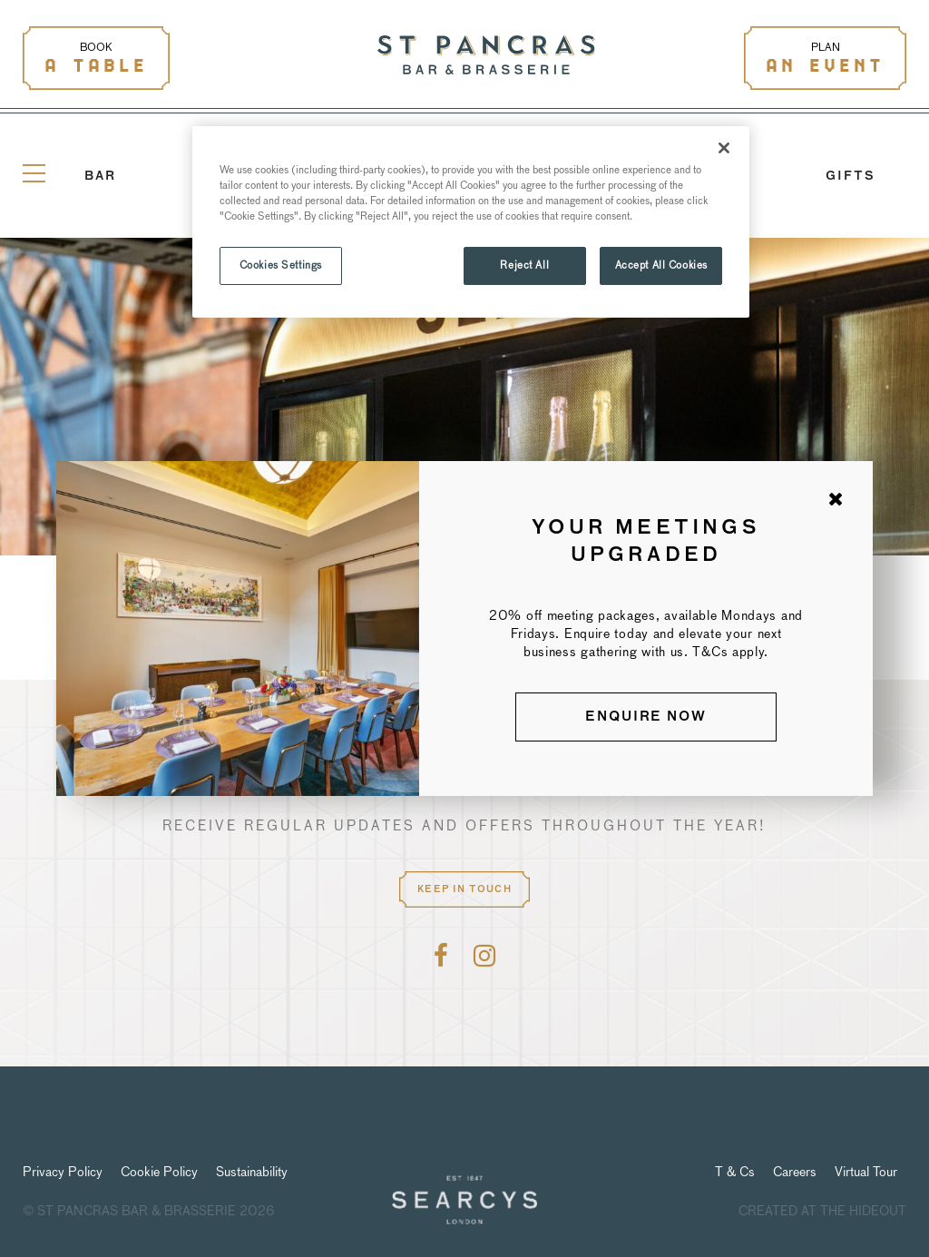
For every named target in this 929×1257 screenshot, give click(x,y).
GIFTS (850, 176)
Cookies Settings (281, 265)
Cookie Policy (159, 1172)
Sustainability (252, 1172)
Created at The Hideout (822, 1211)
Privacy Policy (63, 1172)
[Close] (724, 148)
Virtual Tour (866, 1172)
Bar (100, 176)
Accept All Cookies (661, 265)
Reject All (524, 265)
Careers (795, 1172)
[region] (470, 222)
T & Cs (735, 1172)
